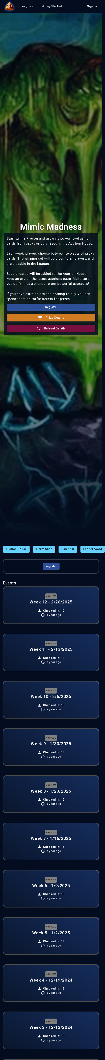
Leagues (27, 6)
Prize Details (51, 317)
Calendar (68, 549)
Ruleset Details (51, 328)
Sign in (92, 6)
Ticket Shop (44, 549)
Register (51, 307)
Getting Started (50, 6)
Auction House (16, 549)
